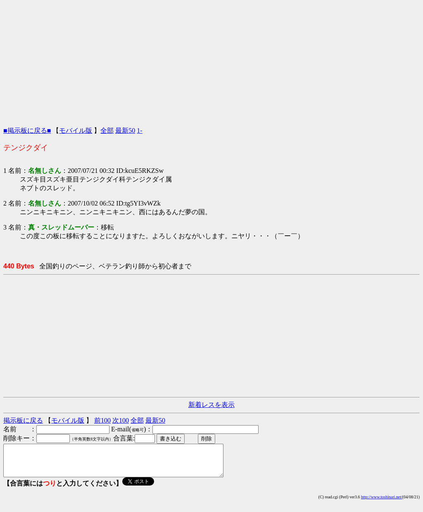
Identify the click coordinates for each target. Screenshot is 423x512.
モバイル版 (75, 130)
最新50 (125, 130)
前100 (102, 420)
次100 (120, 420)
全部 (107, 130)
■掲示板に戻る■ (27, 130)
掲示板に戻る (23, 420)
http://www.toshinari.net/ (381, 503)
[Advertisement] (211, 61)
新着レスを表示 (211, 404)
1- (139, 130)
